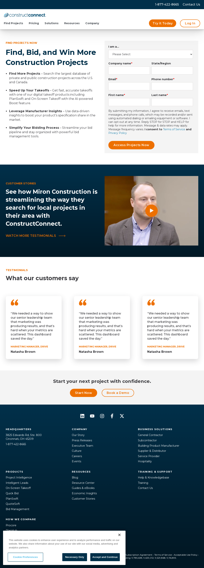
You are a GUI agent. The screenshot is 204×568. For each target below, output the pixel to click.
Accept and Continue (105, 557)
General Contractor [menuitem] (150, 435)
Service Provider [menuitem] (149, 456)
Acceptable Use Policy (186, 554)
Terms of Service (174, 129)
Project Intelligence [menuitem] (19, 477)
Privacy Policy (117, 133)
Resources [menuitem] (81, 471)
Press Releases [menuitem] (82, 440)
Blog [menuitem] (75, 477)
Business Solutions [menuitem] (155, 429)
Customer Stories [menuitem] (83, 498)
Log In (190, 23)
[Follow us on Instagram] (102, 416)
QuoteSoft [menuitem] (13, 504)
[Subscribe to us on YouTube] (92, 416)
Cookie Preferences (25, 557)
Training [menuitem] (143, 483)
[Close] (119, 535)
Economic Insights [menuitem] (84, 493)
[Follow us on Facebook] (112, 416)
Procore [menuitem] (11, 525)
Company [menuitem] (79, 429)
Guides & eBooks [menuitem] (83, 488)
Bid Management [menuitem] (17, 509)
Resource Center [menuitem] (83, 483)
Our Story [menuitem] (78, 435)
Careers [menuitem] (77, 456)
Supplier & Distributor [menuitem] (152, 451)
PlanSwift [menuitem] (12, 498)
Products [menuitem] (14, 471)
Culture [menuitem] (77, 451)
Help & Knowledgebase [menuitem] (153, 477)
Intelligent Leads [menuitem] (17, 483)
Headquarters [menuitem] (19, 429)
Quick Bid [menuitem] (12, 493)
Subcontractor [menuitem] (147, 440)
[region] (64, 548)
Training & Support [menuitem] (155, 471)
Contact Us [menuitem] (145, 488)
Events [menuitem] (76, 461)
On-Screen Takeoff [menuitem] (18, 488)
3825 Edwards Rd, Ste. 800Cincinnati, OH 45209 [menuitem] (24, 437)
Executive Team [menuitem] (82, 445)
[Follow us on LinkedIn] (82, 416)
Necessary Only (74, 557)
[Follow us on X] (122, 416)
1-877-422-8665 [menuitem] (167, 4)
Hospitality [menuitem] (145, 461)
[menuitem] (191, 4)
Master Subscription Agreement (134, 554)
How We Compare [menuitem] (21, 519)
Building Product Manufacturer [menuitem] (158, 445)
